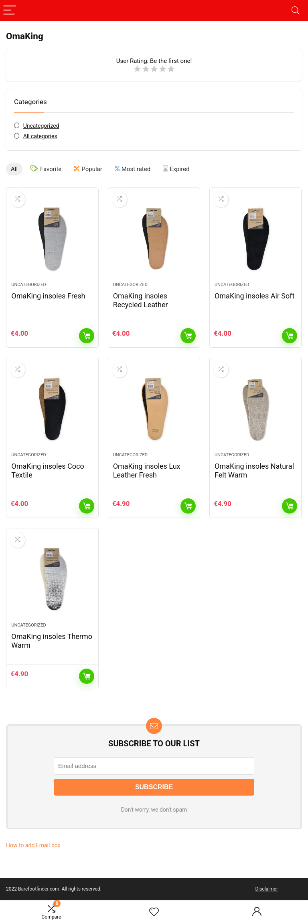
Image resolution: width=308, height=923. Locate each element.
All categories (40, 136)
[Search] (295, 10)
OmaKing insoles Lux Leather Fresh (146, 470)
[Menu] (9, 10)
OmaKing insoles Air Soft (254, 296)
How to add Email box (33, 845)
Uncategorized (41, 126)
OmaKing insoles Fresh (48, 296)
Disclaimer (266, 889)
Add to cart (86, 336)
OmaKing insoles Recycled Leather (140, 300)
